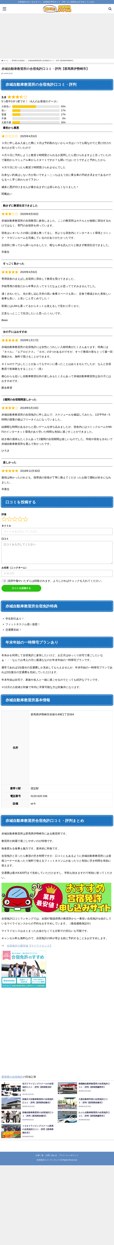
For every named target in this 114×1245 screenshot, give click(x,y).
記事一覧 (39, 1155)
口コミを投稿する (21, 588)
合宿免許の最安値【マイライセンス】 (29, 945)
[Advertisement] (57, 35)
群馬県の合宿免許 (12, 1077)
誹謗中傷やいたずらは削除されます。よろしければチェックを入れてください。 (56, 581)
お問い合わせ (51, 1155)
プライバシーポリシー (68, 1155)
